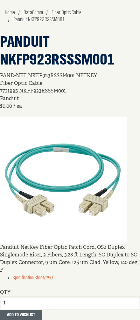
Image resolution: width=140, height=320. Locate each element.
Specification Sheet (32, 278)
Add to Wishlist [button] (21, 315)
